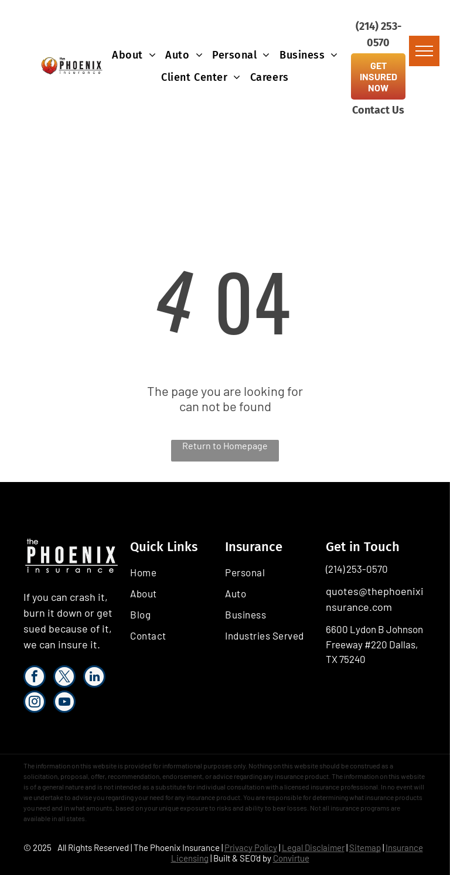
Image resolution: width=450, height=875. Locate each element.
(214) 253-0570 (357, 569)
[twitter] (64, 678)
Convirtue (291, 858)
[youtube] (64, 703)
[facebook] (34, 678)
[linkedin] (94, 678)
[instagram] (34, 703)
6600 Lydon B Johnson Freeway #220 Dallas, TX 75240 (374, 644)
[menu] (424, 51)
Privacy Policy (250, 847)
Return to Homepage (225, 445)
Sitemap (365, 847)
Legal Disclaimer (313, 847)
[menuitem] (134, 55)
